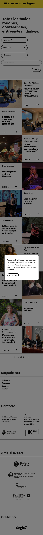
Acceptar (13, 275)
